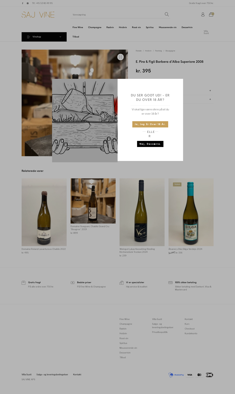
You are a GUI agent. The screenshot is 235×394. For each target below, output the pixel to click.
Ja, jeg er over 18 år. (150, 124)
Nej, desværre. (150, 144)
